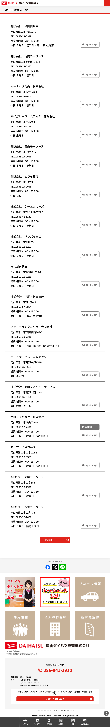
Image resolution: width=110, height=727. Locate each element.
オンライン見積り (37, 723)
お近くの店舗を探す (55, 698)
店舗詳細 (87, 427)
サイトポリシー (69, 710)
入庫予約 (61, 724)
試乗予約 (25, 724)
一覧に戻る (48, 539)
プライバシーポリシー (43, 710)
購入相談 (49, 724)
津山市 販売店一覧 (16, 9)
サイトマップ (57, 710)
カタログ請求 (72, 723)
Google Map (89, 44)
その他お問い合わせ (85, 723)
